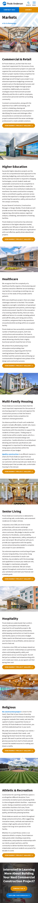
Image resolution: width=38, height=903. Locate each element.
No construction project (11, 712)
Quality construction (10, 454)
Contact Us (18, 888)
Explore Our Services (18, 895)
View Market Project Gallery (18, 125)
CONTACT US (9, 10)
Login (28, 10)
